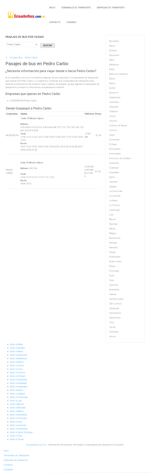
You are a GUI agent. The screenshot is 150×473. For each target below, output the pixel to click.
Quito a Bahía (16, 344)
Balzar (112, 78)
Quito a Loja (15, 400)
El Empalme (115, 149)
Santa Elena (115, 313)
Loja (111, 214)
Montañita (114, 41)
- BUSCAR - (47, 45)
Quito (111, 275)
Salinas (112, 294)
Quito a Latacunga (19, 397)
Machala (113, 224)
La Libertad (114, 196)
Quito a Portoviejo (18, 418)
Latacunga (114, 210)
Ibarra (112, 177)
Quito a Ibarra (16, 390)
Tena (111, 322)
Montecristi (114, 238)
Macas (112, 219)
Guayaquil (114, 167)
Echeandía (114, 139)
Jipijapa (113, 186)
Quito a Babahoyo (18, 358)
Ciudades (71, 22)
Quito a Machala (17, 407)
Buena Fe (113, 92)
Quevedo (113, 285)
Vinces (112, 336)
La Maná (113, 200)
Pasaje (112, 252)
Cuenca (113, 130)
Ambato (113, 50)
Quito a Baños (16, 362)
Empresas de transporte (111, 7)
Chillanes (113, 111)
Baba (111, 60)
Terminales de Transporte (76, 7)
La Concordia (115, 191)
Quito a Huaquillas (18, 386)
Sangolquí (114, 308)
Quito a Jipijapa (17, 393)
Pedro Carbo (115, 261)
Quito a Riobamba (18, 428)
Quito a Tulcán (17, 439)
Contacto (54, 22)
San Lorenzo (115, 303)
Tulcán (112, 327)
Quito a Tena (16, 435)
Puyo (111, 280)
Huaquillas (114, 172)
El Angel (113, 144)
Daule (112, 135)
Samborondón (116, 299)
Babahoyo (114, 64)
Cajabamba (114, 97)
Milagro (112, 233)
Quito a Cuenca (17, 372)
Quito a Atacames (18, 355)
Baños (112, 83)
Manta (112, 228)
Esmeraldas (115, 153)
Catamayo (114, 102)
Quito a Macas (17, 404)
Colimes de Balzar (118, 125)
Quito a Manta (16, 411)
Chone (112, 116)
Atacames (114, 55)
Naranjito (113, 247)
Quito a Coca (16, 369)
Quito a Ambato (17, 348)
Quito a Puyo (16, 421)
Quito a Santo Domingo (21, 432)
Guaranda (114, 163)
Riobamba (114, 289)
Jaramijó (113, 181)
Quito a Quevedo (18, 425)
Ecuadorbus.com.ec (36, 444)
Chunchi (113, 121)
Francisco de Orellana (120, 158)
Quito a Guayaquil (18, 383)
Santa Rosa (114, 317)
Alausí (112, 46)
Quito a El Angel (17, 376)
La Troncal (114, 205)
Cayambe (114, 106)
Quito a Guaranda (18, 379)
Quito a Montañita (18, 414)
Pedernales (114, 256)
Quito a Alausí (16, 351)
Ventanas (113, 331)
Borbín (112, 88)
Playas (112, 266)
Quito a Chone (17, 365)
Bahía (111, 69)
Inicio (52, 7)
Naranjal (113, 242)
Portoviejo (114, 271)
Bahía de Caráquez (118, 74)
